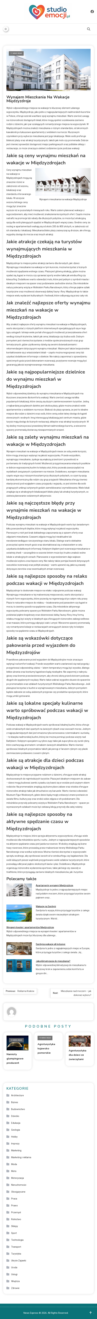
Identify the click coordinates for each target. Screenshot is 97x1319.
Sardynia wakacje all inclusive (50, 944)
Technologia (17, 1240)
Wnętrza (15, 1281)
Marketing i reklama (21, 1157)
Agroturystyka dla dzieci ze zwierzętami (77, 1055)
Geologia (15, 1129)
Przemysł (16, 1212)
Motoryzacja (17, 1178)
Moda (14, 1164)
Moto (13, 1171)
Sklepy (14, 1226)
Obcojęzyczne (18, 1191)
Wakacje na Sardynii (46, 906)
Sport (14, 1233)
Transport (16, 1246)
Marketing (16, 1150)
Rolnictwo (16, 1219)
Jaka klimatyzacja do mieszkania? (53, 961)
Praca (14, 1198)
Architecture (17, 1095)
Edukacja (15, 1123)
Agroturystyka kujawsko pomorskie (46, 1048)
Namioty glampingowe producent (15, 1058)
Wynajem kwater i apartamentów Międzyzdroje (30, 927)
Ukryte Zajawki (18, 1260)
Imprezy (15, 1143)
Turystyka (16, 1253)
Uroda (14, 1267)
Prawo (14, 1205)
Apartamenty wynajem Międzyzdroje (54, 885)
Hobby (14, 1136)
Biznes (14, 1102)
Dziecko (15, 1116)
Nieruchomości (18, 1184)
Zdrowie (15, 1288)
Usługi (14, 1274)
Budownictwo (18, 1109)
